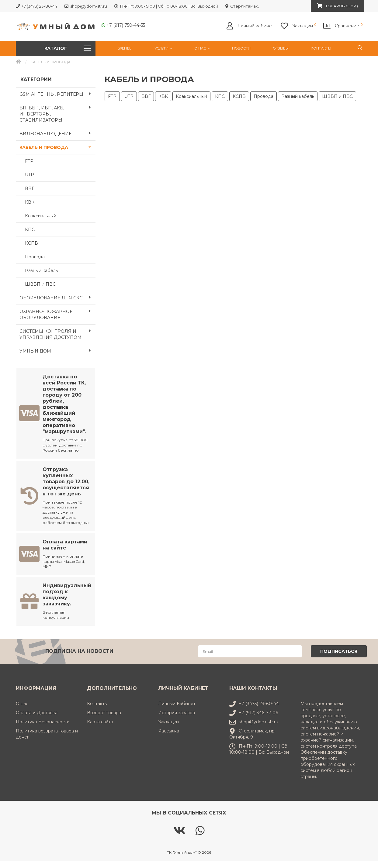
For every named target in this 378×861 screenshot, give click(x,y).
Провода (35, 257)
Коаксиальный (40, 216)
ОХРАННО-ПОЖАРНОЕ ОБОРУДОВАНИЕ (57, 312)
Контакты (321, 48)
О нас (202, 48)
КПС (30, 229)
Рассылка (168, 730)
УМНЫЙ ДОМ (57, 350)
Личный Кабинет (177, 703)
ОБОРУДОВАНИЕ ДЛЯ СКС (57, 297)
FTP (29, 161)
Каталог (67, 48)
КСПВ (31, 243)
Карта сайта (100, 721)
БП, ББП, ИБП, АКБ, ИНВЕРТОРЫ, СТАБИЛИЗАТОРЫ (57, 112)
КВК (29, 202)
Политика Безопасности (43, 721)
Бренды (125, 48)
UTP (29, 174)
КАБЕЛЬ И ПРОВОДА (57, 147)
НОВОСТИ (241, 48)
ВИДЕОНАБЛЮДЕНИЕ (57, 133)
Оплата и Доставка (36, 712)
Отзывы (281, 48)
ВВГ (29, 188)
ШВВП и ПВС (40, 284)
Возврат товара (104, 712)
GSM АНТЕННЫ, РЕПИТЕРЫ (57, 93)
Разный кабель (41, 270)
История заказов (176, 712)
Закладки (168, 721)
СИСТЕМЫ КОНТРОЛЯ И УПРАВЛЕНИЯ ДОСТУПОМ (57, 332)
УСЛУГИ (163, 48)
